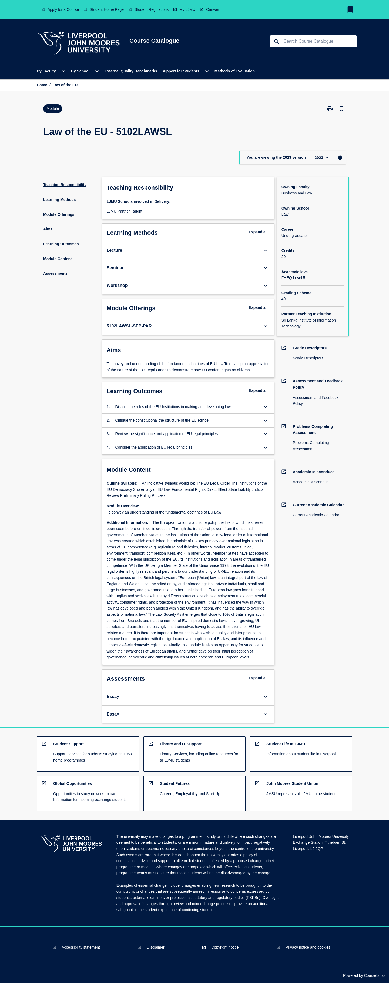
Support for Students (180, 71)
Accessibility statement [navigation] (81, 947)
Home (42, 85)
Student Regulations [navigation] (152, 9)
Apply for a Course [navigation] (63, 9)
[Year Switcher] (322, 157)
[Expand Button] (265, 250)
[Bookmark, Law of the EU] (341, 108)
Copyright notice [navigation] (225, 947)
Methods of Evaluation (234, 71)
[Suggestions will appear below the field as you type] (313, 41)
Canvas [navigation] (212, 9)
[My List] (350, 9)
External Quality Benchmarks (131, 71)
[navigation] (78, 44)
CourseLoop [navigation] (374, 975)
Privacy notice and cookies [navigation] (308, 947)
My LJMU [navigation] (187, 9)
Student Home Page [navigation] (107, 9)
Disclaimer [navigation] (155, 947)
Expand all (258, 232)
